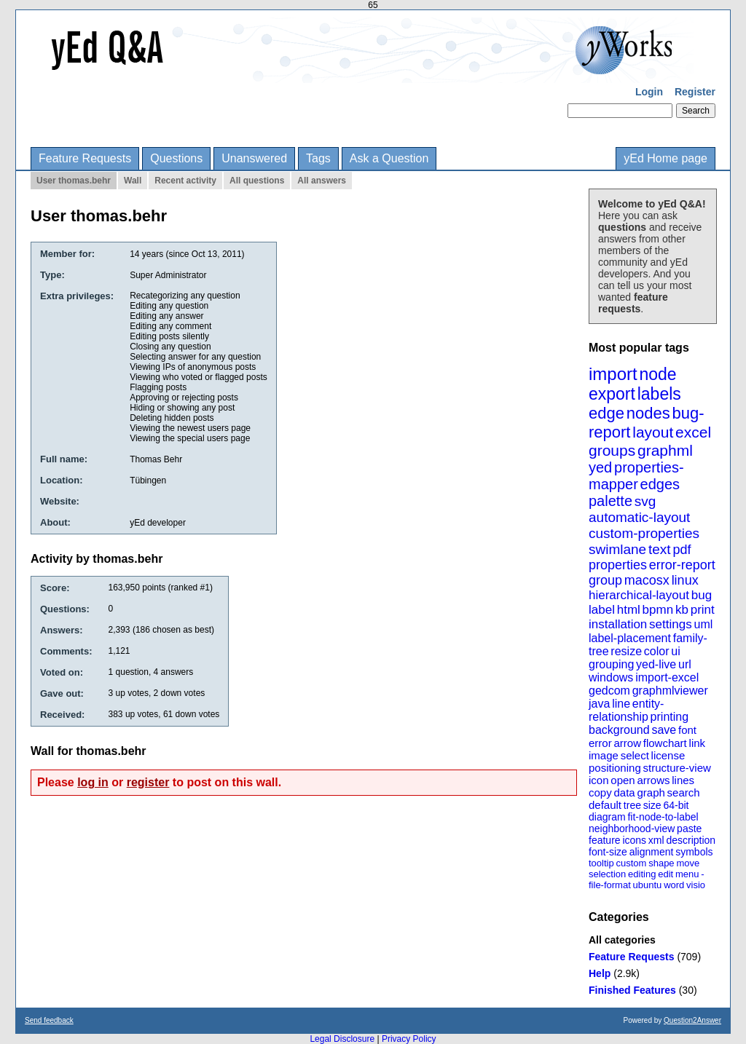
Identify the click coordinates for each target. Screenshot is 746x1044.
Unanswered (254, 158)
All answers (321, 180)
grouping (611, 664)
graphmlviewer (670, 690)
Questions (176, 158)
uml (703, 624)
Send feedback (49, 1020)
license (668, 755)
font (687, 730)
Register (695, 92)
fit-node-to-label (662, 817)
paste (689, 828)
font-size (608, 852)
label (602, 610)
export (612, 393)
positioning (615, 768)
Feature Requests (85, 158)
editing (642, 874)
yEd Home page (665, 158)
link (697, 743)
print (703, 610)
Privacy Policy (409, 1039)
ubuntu (647, 884)
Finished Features (632, 990)
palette (610, 501)
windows (611, 677)
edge (606, 413)
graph (650, 792)
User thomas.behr (73, 180)
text (659, 549)
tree (632, 805)
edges (660, 484)
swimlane (617, 549)
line (621, 703)
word (674, 884)
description (690, 840)
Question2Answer (692, 1020)
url (684, 664)
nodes (648, 413)
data (624, 792)
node (657, 374)
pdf (681, 549)
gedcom (609, 690)
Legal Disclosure (342, 1039)
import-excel (667, 677)
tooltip (601, 863)
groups (612, 450)
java (599, 703)
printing (669, 717)
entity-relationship (626, 710)
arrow (627, 743)
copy (600, 792)
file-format (610, 884)
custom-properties (644, 533)
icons (634, 840)
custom (631, 863)
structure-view (677, 768)
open (622, 780)
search (683, 792)
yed (600, 467)
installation (618, 624)
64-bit (675, 805)
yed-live (656, 664)
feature (605, 840)
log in (93, 782)
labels (659, 393)
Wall (132, 180)
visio (695, 884)
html (628, 610)
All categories (622, 940)
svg (645, 501)
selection (607, 874)
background (619, 730)
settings (670, 624)
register (148, 782)
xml (656, 840)
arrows (653, 780)
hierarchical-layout (639, 595)
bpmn (658, 610)
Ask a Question (389, 158)
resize (626, 651)
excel (693, 432)
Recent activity (185, 180)
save (663, 730)
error (600, 743)
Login (649, 92)
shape (661, 863)
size (652, 805)
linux (685, 580)
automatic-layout (639, 517)
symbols (693, 852)
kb (681, 610)
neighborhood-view (632, 828)
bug (701, 595)
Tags (318, 158)
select (635, 755)
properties (618, 565)
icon (599, 780)
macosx (647, 580)
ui (675, 651)
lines (683, 780)
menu (687, 874)
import (613, 374)
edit (665, 874)
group (605, 580)
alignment (651, 852)
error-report (682, 565)
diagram (607, 817)
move (687, 863)
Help (599, 973)
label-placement (630, 638)
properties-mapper (636, 475)
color (657, 651)
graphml (665, 450)
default (605, 805)
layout (652, 432)
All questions (256, 180)
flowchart (665, 743)
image (604, 755)
